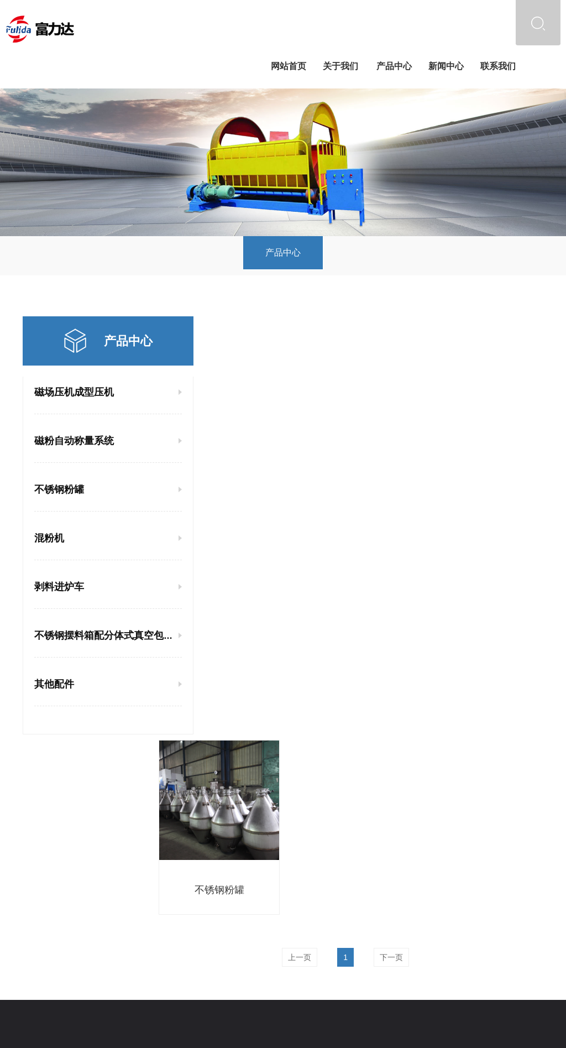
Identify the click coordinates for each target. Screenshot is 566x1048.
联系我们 (498, 66)
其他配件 (54, 676)
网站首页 (288, 66)
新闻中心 (446, 66)
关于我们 (340, 66)
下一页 (391, 526)
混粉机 (49, 530)
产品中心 (394, 66)
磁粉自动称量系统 (74, 433)
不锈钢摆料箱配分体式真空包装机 (109, 627)
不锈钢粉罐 (59, 481)
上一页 (299, 526)
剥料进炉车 (59, 579)
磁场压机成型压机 (74, 384)
